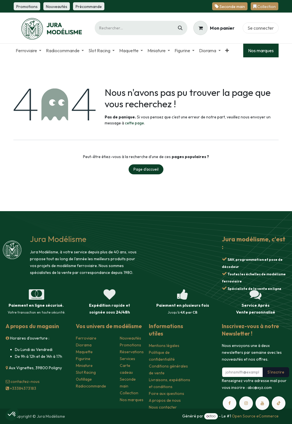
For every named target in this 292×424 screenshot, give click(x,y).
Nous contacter (163, 407)
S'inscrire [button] (275, 372)
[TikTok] (278, 403)
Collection (129, 392)
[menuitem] (28, 50)
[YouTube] (262, 403)
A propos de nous (165, 400)
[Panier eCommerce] (213, 28)
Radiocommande (91, 386)
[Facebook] (229, 403)
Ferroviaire (86, 338)
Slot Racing (86, 372)
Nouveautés (130, 338)
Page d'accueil (146, 169)
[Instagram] (246, 403)
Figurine (83, 358)
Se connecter (261, 28)
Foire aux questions (166, 393)
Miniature (84, 365)
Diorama (84, 345)
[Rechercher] (180, 28)
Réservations (132, 351)
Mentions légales (164, 345)
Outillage (84, 379)
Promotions (130, 345)
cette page (134, 123)
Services (127, 358)
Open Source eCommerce (255, 416)
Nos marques (261, 50)
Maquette (84, 351)
